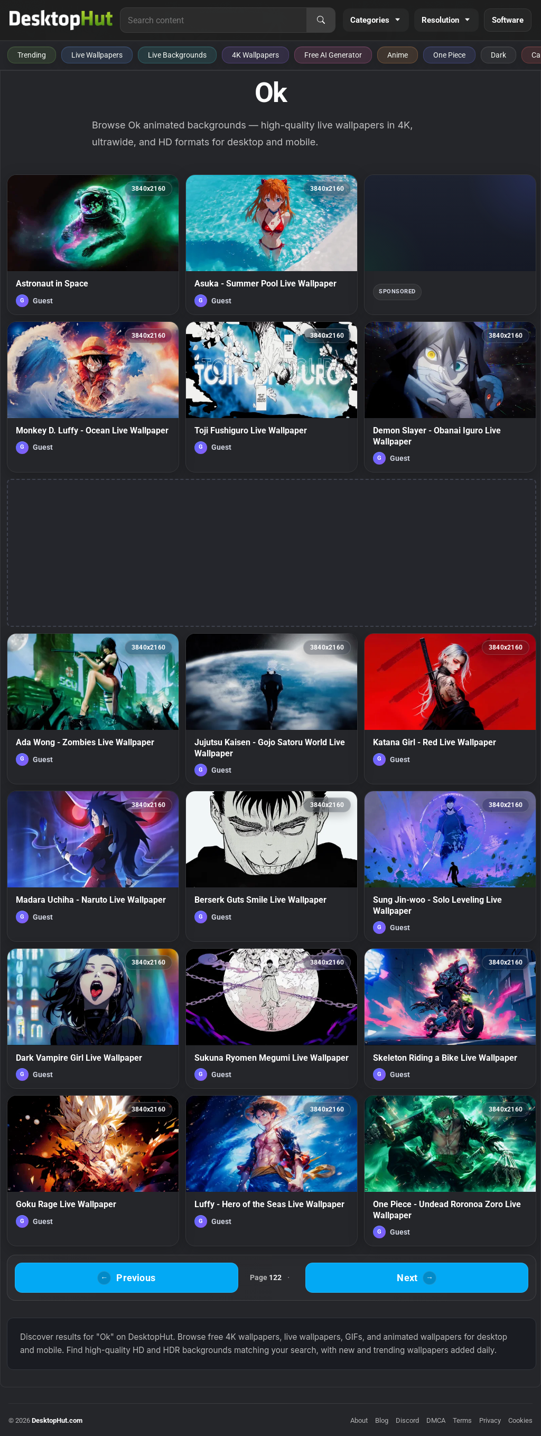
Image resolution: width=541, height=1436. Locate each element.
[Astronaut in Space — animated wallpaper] (93, 244)
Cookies (520, 1420)
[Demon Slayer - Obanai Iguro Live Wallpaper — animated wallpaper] (450, 397)
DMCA (435, 1420)
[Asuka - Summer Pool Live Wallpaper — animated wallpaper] (271, 244)
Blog (381, 1420)
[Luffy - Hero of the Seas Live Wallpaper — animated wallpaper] (271, 1171)
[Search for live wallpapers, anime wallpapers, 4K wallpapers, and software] (213, 20)
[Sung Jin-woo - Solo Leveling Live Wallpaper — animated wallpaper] (450, 866)
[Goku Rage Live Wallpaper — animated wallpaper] (93, 1171)
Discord (407, 1420)
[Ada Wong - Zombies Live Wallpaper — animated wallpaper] (93, 709)
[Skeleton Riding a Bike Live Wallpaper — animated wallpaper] (450, 1018)
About (359, 1420)
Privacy (490, 1420)
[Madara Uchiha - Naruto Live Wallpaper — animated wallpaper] (93, 866)
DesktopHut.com (57, 1420)
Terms (462, 1420)
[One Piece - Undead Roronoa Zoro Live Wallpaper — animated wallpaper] (450, 1171)
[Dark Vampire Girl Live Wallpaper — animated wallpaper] (93, 1018)
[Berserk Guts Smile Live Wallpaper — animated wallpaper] (271, 866)
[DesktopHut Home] (61, 20)
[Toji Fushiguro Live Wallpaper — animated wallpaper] (271, 397)
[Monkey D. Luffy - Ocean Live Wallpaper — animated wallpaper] (93, 397)
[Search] (320, 20)
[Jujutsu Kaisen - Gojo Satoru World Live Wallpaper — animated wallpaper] (271, 709)
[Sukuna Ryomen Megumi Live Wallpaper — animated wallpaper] (271, 1018)
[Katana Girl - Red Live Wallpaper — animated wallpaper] (450, 709)
